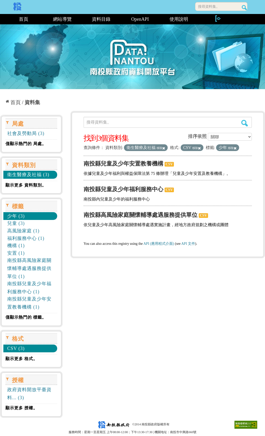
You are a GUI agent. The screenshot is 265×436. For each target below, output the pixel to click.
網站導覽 (62, 19)
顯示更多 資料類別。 (25, 185)
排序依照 (197, 136)
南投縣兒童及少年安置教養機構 (123, 163)
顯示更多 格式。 (21, 358)
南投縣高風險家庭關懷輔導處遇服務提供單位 (140, 215)
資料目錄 (101, 19)
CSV (169, 164)
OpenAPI (140, 19)
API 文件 (188, 244)
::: (2, 19)
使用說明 (179, 19)
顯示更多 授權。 (21, 408)
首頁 (23, 19)
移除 (161, 147)
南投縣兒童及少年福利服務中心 (123, 189)
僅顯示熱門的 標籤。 (25, 317)
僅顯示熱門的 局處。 (25, 143)
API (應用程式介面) (158, 244)
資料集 (32, 102)
